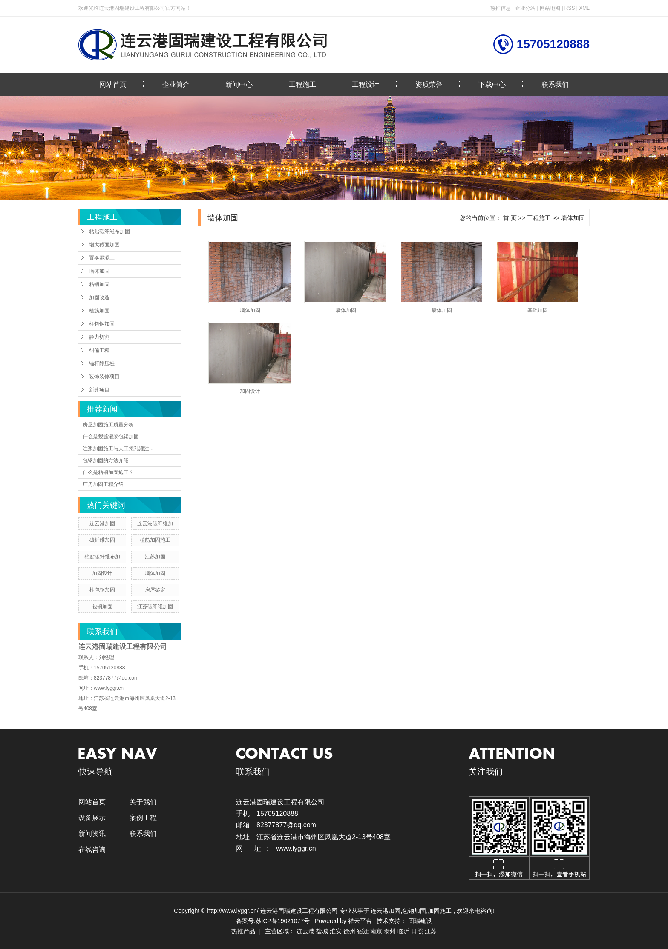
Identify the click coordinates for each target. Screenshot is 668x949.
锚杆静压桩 (102, 363)
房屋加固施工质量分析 (108, 425)
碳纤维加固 (102, 540)
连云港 (305, 931)
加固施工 (440, 910)
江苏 (431, 931)
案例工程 (143, 817)
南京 (376, 931)
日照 (417, 931)
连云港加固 (102, 523)
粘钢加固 (99, 284)
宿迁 (363, 931)
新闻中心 (239, 84)
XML (584, 8)
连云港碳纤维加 (155, 523)
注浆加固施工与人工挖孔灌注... (118, 449)
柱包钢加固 (102, 324)
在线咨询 (92, 849)
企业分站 (525, 8)
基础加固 (537, 310)
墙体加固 (99, 271)
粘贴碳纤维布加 (102, 557)
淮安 (336, 931)
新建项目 (99, 390)
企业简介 (176, 84)
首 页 (510, 217)
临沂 (403, 931)
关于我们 (143, 802)
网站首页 (113, 84)
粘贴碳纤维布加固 (109, 231)
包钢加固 (102, 606)
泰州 (390, 931)
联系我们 (555, 84)
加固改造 (99, 297)
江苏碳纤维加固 (155, 606)
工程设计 (365, 84)
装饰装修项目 (104, 377)
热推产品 (243, 931)
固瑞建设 (420, 921)
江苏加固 (155, 557)
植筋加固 (99, 311)
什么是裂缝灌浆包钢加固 (111, 437)
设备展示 (92, 817)
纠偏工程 (99, 350)
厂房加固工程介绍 (103, 484)
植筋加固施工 (155, 540)
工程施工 (302, 84)
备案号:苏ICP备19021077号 (273, 921)
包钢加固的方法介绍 (106, 460)
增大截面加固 (104, 245)
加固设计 (102, 573)
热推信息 (500, 8)
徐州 (349, 931)
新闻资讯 (92, 833)
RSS (569, 8)
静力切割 (99, 337)
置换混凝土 (102, 258)
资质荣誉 (429, 84)
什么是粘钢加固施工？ (108, 472)
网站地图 (550, 8)
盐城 (322, 931)
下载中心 (492, 84)
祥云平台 (360, 921)
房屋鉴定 (155, 590)
